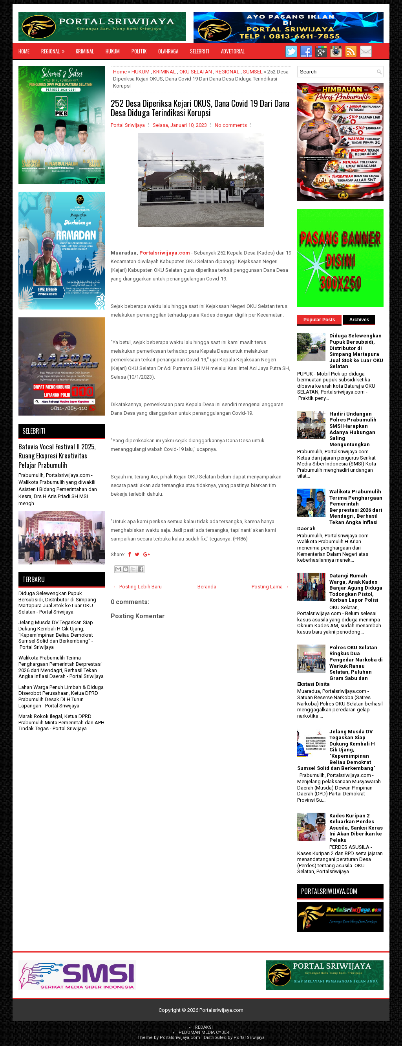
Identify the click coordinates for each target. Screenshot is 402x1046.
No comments (231, 125)
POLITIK (139, 51)
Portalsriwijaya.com (164, 253)
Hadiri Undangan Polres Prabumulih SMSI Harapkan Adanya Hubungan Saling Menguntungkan (352, 429)
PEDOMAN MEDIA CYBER (204, 1032)
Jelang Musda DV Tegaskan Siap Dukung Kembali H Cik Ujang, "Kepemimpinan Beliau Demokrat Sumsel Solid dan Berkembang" (55, 631)
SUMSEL (253, 72)
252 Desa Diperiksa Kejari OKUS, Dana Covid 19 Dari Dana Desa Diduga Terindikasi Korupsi (200, 107)
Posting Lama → (270, 587)
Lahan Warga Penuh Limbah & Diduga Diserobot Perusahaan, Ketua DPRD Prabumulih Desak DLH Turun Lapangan (61, 696)
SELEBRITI (199, 51)
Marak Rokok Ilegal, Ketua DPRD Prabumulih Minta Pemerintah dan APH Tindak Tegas (61, 722)
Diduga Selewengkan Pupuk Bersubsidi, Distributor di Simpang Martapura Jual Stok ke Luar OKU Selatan (57, 602)
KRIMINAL (85, 51)
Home (23, 51)
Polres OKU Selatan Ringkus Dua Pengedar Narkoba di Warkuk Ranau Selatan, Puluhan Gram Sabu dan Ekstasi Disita (340, 666)
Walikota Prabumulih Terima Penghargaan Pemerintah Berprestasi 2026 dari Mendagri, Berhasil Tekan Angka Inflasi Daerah (60, 667)
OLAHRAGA (168, 51)
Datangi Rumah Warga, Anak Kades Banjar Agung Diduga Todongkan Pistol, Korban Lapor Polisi (355, 588)
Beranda (206, 587)
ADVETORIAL (233, 51)
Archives (359, 319)
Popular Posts (319, 319)
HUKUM (113, 51)
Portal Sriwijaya (249, 1037)
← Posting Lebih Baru (137, 587)
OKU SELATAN (195, 72)
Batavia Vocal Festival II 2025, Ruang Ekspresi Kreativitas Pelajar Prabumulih (56, 455)
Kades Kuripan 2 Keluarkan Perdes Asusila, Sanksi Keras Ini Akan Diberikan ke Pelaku (356, 828)
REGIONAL (55, 49)
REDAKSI (204, 1027)
